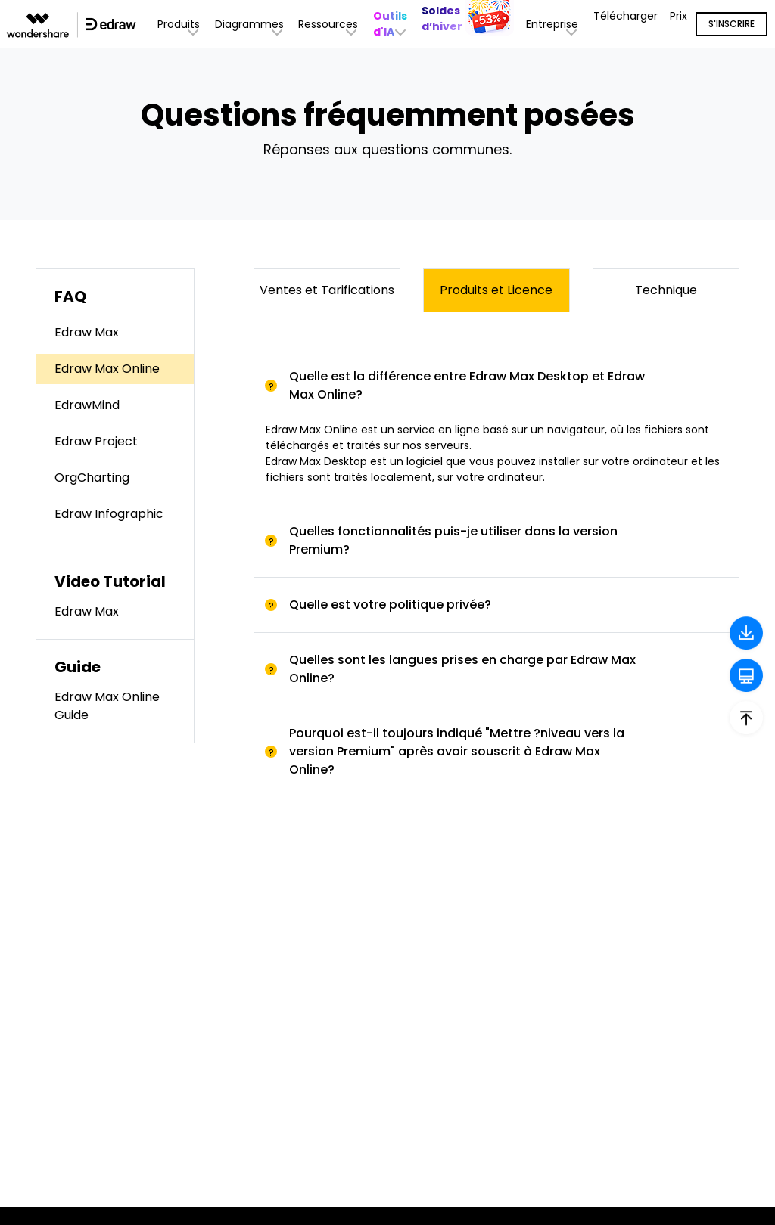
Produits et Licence (496, 290)
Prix (678, 15)
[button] (391, 24)
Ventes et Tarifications (327, 290)
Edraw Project (96, 441)
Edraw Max (86, 332)
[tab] (496, 385)
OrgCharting (91, 477)
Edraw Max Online (107, 368)
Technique (666, 290)
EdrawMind (87, 405)
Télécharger (625, 15)
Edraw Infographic (108, 514)
